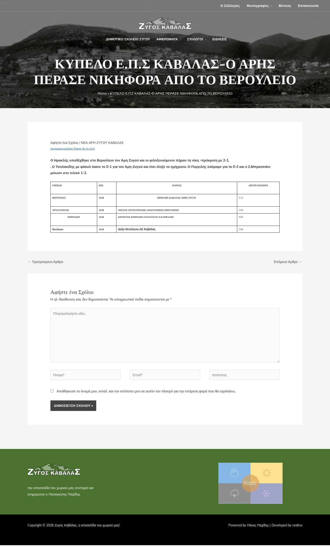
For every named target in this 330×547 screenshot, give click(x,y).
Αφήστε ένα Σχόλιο (64, 142)
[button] (270, 5)
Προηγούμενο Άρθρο (46, 262)
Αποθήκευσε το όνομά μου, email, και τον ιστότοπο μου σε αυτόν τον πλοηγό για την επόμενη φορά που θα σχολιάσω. (146, 393)
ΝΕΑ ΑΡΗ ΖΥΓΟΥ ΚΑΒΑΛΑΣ (104, 142)
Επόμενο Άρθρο (287, 262)
